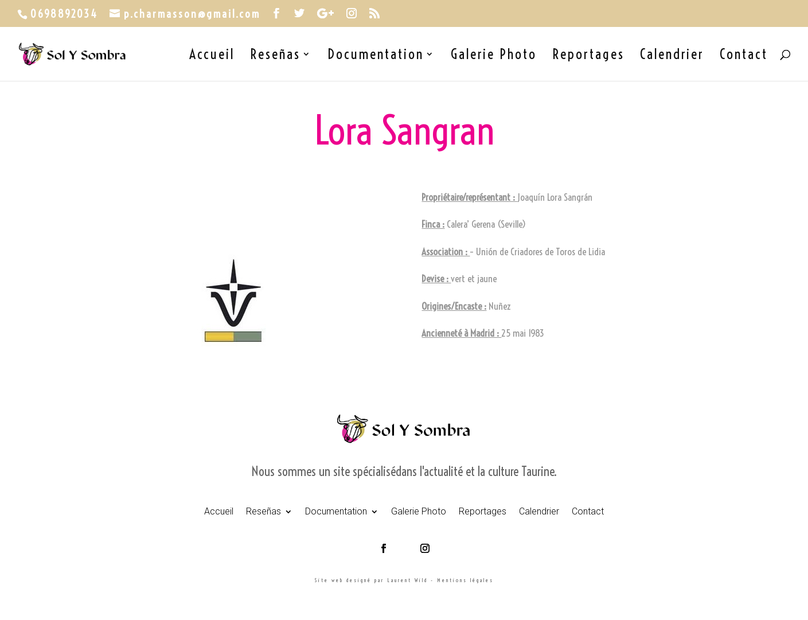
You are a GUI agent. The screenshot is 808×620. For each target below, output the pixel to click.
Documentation (375, 56)
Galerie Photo (494, 56)
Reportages (588, 56)
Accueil (212, 56)
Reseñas (275, 56)
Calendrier (672, 56)
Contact (744, 56)
